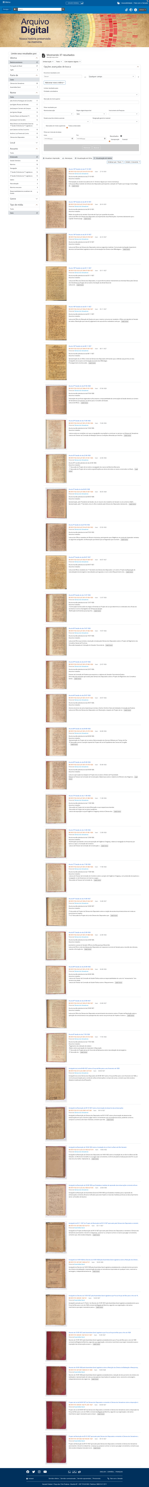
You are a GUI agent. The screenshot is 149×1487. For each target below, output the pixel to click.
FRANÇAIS (119, 1472)
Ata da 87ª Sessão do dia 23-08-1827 (80, 1001)
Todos (12, 79)
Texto (24, 213)
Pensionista (96, 1478)
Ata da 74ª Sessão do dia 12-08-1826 (80, 830)
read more (75, 186)
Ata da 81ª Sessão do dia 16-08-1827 (80, 899)
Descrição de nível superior (52, 99)
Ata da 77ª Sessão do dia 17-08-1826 (80, 864)
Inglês (24, 70)
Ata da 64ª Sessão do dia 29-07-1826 (80, 695)
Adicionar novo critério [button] (54, 82)
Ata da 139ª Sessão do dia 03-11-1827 (80, 268)
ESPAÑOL (111, 1472)
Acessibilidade (126, 3)
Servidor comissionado (68, 1478)
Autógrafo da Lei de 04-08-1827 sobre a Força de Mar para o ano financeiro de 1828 (94, 1068)
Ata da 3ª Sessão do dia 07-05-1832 (79, 525)
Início (45, 135)
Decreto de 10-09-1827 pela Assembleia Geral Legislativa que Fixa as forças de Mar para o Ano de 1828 (100, 1332)
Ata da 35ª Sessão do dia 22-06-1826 (80, 455)
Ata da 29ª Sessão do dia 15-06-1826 (80, 421)
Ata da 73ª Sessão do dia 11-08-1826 (80, 796)
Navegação (24, 168)
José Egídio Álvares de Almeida (24, 105)
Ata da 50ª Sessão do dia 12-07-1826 (80, 595)
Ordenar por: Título (115, 162)
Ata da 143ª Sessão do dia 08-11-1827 (80, 346)
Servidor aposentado (84, 1478)
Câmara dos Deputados (24, 137)
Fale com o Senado (141, 3)
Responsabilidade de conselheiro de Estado (24, 192)
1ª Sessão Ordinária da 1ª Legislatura (24, 172)
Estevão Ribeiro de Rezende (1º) (24, 116)
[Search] (39, 9)
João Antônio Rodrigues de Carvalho (24, 101)
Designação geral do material (101, 118)
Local (12, 143)
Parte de (14, 76)
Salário (24, 180)
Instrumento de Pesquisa (116, 110)
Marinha (24, 164)
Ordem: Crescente (132, 162)
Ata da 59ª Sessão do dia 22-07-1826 (80, 662)
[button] (119, 3)
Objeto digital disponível (83, 110)
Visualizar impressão (51, 158)
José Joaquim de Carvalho (24, 120)
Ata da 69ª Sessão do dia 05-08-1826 (80, 762)
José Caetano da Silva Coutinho (24, 130)
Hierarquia (67, 158)
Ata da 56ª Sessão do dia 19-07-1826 (80, 628)
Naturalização (24, 184)
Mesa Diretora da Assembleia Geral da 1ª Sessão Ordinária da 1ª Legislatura (24, 125)
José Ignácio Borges (24, 112)
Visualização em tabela (103, 158)
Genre (13, 199)
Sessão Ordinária (24, 161)
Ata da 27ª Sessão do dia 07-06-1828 (80, 386)
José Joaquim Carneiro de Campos (24, 108)
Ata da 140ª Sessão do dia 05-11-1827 (80, 307)
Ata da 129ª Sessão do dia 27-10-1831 (80, 169)
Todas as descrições (74, 126)
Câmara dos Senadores (24, 83)
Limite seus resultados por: (24, 53)
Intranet (30, 1478)
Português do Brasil (24, 66)
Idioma (13, 58)
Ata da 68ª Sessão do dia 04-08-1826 (80, 729)
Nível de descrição (49, 110)
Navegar (6, 9)
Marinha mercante (24, 187)
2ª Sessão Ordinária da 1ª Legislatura (24, 176)
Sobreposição (115, 139)
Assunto (14, 149)
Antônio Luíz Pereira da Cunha (24, 133)
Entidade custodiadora (51, 91)
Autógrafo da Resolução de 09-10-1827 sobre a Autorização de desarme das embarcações (96, 1108)
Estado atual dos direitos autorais (54, 118)
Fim (77, 135)
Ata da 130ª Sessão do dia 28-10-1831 (80, 202)
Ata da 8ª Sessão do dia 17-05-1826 (79, 1034)
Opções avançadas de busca (57, 67)
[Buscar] (63, 76)
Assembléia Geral (24, 87)
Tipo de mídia (16, 205)
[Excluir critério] (138, 77)
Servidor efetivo (54, 1478)
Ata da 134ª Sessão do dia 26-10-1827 (80, 234)
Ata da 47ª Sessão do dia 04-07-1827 (80, 557)
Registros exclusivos (24, 62)
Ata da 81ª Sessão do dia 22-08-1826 (80, 932)
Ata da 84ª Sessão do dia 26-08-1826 (80, 967)
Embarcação (24, 157)
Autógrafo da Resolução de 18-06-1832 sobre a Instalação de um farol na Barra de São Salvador (98, 1147)
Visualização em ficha (83, 158)
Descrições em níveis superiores (55, 126)
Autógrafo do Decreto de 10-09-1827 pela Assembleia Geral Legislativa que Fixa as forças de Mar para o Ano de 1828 (104, 1296)
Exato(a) (124, 139)
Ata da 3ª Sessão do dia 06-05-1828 (79, 489)
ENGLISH (103, 1472)
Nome (13, 93)
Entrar (142, 10)
